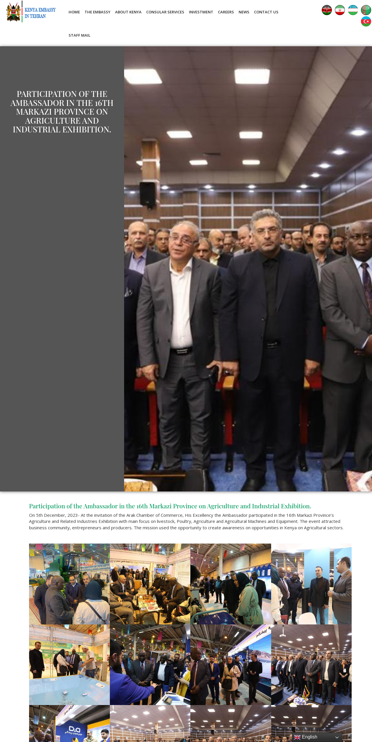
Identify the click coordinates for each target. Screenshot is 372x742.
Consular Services (165, 12)
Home (74, 12)
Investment (201, 12)
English (305, 737)
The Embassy (97, 12)
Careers (226, 12)
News (244, 12)
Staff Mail (79, 35)
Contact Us (266, 12)
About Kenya (128, 12)
